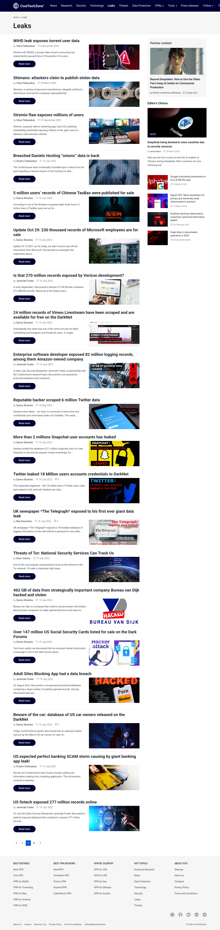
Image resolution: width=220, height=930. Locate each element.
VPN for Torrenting (23, 887)
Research (66, 5)
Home (16, 17)
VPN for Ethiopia (102, 887)
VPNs (158, 5)
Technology (97, 5)
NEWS (153, 134)
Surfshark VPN (61, 875)
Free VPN (18, 875)
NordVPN (58, 869)
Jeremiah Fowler (25, 281)
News (53, 5)
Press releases (190, 5)
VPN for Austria (102, 893)
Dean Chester (23, 558)
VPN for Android (21, 899)
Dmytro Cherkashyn (26, 161)
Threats (123, 5)
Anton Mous (155, 151)
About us (179, 875)
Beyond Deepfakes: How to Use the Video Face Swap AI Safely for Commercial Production (175, 83)
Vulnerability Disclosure (94, 924)
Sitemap (179, 869)
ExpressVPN (60, 887)
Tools (171, 5)
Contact (27, 924)
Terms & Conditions (73, 924)
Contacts (179, 881)
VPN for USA (100, 869)
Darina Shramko (24, 198)
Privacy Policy (182, 887)
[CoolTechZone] (28, 6)
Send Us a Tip (40, 924)
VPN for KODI (20, 905)
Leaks (111, 5)
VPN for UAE (100, 875)
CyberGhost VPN (62, 893)
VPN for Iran (100, 881)
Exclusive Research (144, 869)
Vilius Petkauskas (25, 46)
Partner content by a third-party (167, 93)
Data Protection (141, 5)
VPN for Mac (20, 893)
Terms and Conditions (186, 893)
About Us (17, 924)
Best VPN (18, 869)
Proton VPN (60, 881)
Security (81, 5)
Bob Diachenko (24, 521)
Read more (21, 65)
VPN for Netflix (21, 881)
